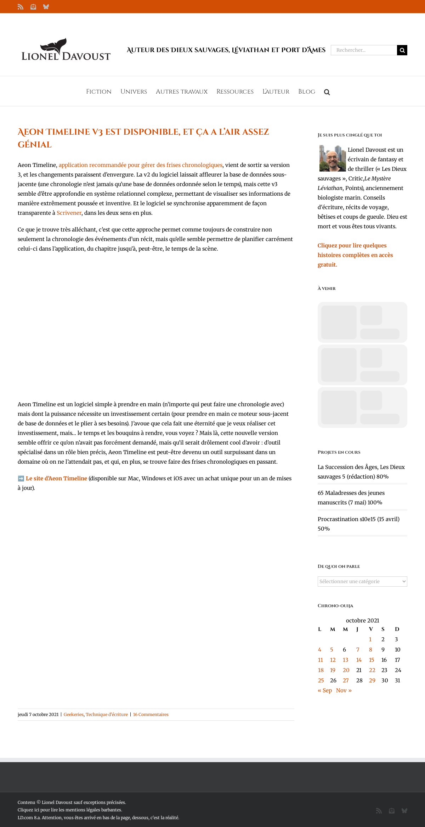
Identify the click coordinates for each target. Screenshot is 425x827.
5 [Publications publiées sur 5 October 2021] (331, 649)
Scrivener (69, 212)
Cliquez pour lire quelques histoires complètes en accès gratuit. (355, 255)
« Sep (325, 690)
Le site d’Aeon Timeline (56, 478)
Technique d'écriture (107, 714)
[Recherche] (402, 50)
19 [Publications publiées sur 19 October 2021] (332, 670)
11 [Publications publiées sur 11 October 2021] (320, 659)
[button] (327, 91)
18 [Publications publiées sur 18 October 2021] (321, 670)
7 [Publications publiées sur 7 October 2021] (357, 649)
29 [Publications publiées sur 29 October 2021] (372, 680)
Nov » (344, 690)
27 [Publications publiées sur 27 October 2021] (346, 680)
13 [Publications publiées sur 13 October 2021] (345, 659)
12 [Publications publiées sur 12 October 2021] (333, 659)
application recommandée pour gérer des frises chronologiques (140, 165)
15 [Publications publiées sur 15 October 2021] (371, 659)
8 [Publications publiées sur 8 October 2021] (370, 649)
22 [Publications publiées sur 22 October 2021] (372, 670)
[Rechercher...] (364, 50)
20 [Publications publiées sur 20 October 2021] (346, 670)
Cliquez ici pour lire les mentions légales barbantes (69, 809)
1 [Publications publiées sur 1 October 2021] (370, 639)
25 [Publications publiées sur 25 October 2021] (321, 680)
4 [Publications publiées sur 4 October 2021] (319, 649)
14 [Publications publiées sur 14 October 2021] (359, 659)
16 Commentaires (151, 714)
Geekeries (74, 714)
